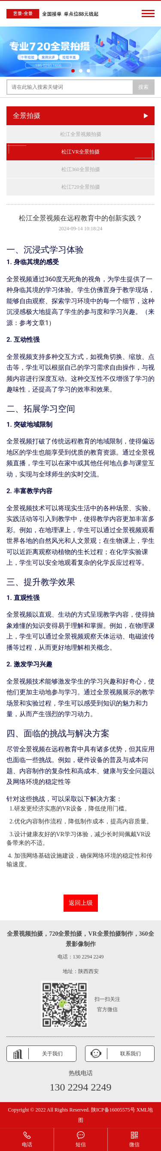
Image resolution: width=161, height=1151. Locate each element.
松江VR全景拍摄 (80, 152)
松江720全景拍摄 (80, 187)
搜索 (143, 87)
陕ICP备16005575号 (113, 1110)
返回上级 (81, 903)
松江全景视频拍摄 (80, 134)
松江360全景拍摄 (80, 169)
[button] (73, 70)
